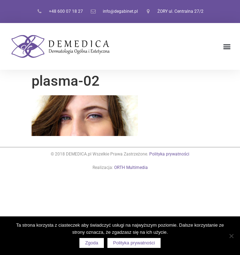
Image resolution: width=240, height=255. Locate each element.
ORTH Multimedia (131, 167)
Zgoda (91, 242)
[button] (227, 46)
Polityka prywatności (169, 154)
